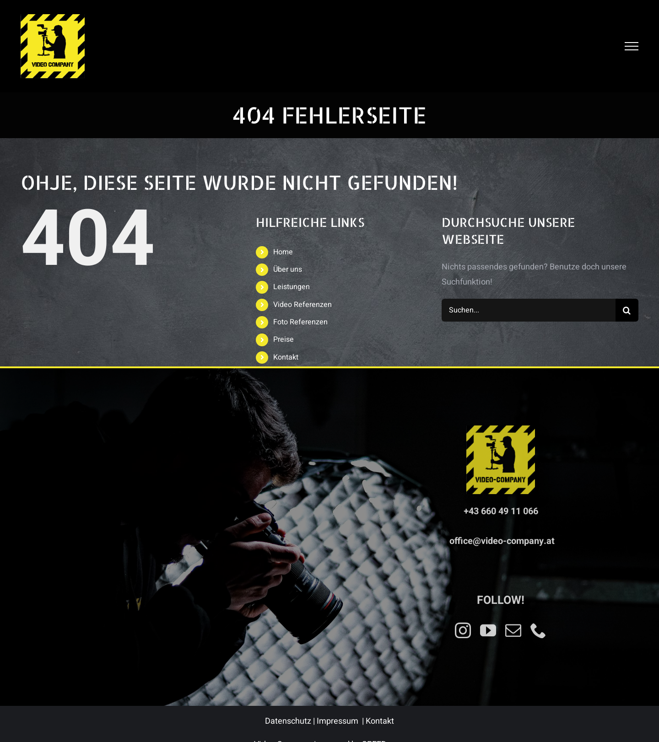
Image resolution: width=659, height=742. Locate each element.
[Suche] (627, 310)
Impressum (337, 721)
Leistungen (291, 286)
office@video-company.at (502, 538)
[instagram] (463, 627)
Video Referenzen (302, 304)
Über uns (287, 269)
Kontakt (285, 357)
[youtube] (488, 627)
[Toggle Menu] (631, 46)
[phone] (538, 627)
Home (283, 252)
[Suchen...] (529, 310)
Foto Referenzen (300, 322)
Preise (283, 339)
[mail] (513, 627)
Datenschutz (288, 721)
